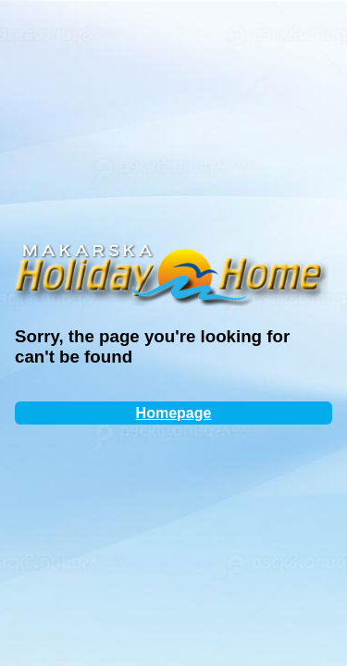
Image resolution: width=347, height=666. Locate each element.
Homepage (174, 413)
